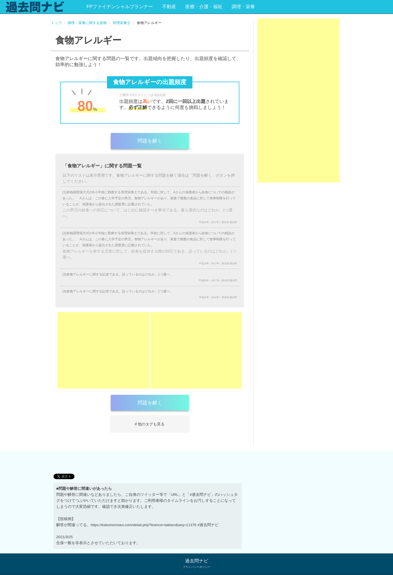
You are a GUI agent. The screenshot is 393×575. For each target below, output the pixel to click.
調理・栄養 (243, 6)
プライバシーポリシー (196, 566)
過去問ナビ (196, 561)
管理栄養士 (121, 23)
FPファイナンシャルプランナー (120, 6)
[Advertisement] (103, 350)
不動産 (169, 6)
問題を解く (150, 141)
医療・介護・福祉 (203, 6)
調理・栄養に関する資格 (87, 23)
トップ (56, 23)
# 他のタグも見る (150, 424)
